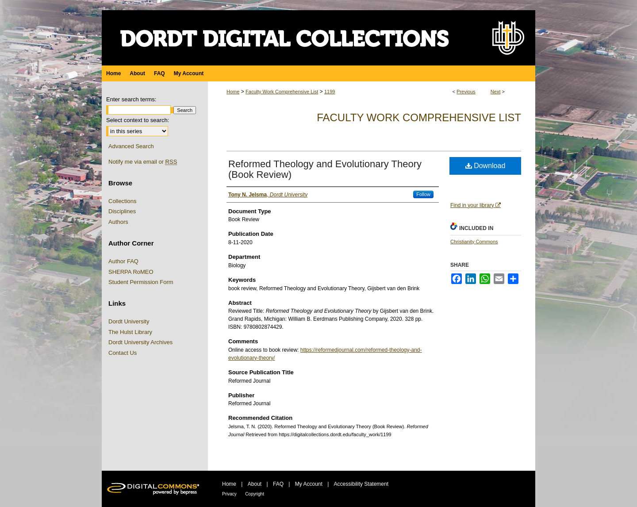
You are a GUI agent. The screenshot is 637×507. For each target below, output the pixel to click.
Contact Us (122, 353)
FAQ (278, 484)
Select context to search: (137, 120)
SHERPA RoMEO (130, 272)
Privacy (229, 494)
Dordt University (128, 321)
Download (485, 165)
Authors (118, 222)
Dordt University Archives (140, 342)
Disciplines (122, 211)
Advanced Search (131, 146)
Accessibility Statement (361, 484)
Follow (423, 194)
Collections (122, 201)
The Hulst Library (130, 332)
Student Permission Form (140, 282)
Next (496, 91)
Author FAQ (123, 261)
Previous (466, 91)
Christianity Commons (474, 241)
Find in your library (475, 205)
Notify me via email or (142, 161)
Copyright (254, 494)
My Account (308, 484)
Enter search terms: (131, 99)
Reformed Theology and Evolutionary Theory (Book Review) (325, 169)
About (254, 484)
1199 (329, 91)
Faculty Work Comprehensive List (282, 91)
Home (232, 91)
